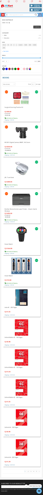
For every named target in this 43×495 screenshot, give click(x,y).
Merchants (32, 1)
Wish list (17, 1)
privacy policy (4, 490)
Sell (40, 1)
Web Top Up (1, 1)
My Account (9, 1)
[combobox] (23, 14)
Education (22, 38)
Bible (22, 35)
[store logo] (7, 5)
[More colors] (30, 68)
